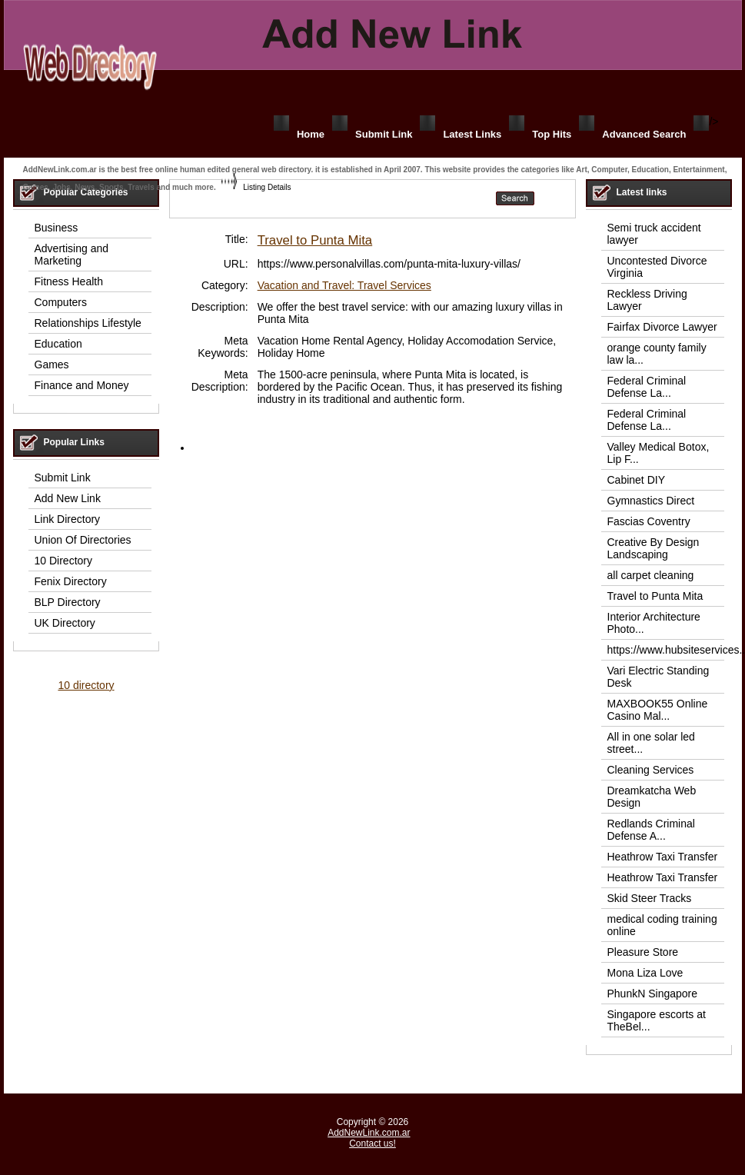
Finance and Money (82, 385)
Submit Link (383, 134)
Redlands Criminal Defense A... (651, 829)
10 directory (86, 685)
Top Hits (551, 134)
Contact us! (372, 1143)
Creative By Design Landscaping (653, 548)
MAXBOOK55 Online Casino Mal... (657, 709)
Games (52, 364)
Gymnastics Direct (651, 500)
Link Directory (68, 519)
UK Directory (65, 623)
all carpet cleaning (650, 575)
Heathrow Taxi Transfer (662, 856)
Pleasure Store (643, 952)
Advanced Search (644, 134)
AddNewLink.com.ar (369, 1132)
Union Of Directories (83, 540)
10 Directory (63, 560)
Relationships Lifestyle (88, 323)
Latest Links (472, 134)
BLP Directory (68, 602)
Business (56, 227)
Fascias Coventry (648, 521)
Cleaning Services (650, 770)
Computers (61, 302)
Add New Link (68, 498)
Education (58, 344)
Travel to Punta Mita (315, 240)
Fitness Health (69, 281)
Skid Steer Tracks (649, 898)
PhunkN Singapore (652, 993)
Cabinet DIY (636, 480)
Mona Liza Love (645, 973)
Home (310, 134)
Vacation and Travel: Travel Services (344, 285)
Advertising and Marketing (72, 254)
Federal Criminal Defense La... (647, 386)
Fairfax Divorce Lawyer (662, 327)
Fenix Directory (71, 581)
